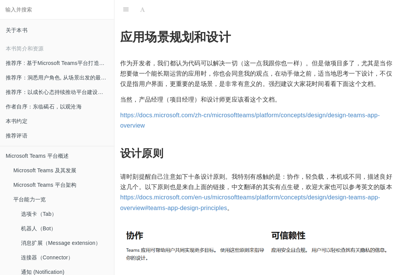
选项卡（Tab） (39, 214)
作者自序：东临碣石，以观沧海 (44, 107)
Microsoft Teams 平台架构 (45, 185)
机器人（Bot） (38, 228)
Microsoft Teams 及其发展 (45, 170)
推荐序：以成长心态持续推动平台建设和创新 (60, 92)
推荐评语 (16, 136)
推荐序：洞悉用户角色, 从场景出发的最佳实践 (60, 77)
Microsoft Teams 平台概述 (37, 156)
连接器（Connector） (47, 257)
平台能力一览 (29, 199)
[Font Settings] (142, 9)
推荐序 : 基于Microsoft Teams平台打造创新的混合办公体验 (60, 63)
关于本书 (16, 30)
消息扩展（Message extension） (61, 243)
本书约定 (16, 121)
